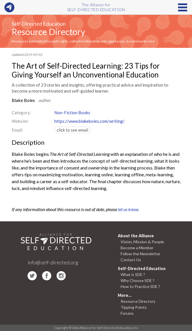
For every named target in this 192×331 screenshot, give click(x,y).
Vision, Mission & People (142, 241)
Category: (21, 112)
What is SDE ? (133, 274)
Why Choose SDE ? (137, 280)
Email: (17, 129)
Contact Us (131, 259)
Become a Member (137, 247)
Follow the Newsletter (140, 253)
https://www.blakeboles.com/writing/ (89, 121)
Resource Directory (48, 31)
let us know (128, 209)
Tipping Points (134, 307)
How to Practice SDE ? (140, 286)
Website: (20, 121)
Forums (127, 313)
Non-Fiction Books (72, 112)
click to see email (72, 129)
